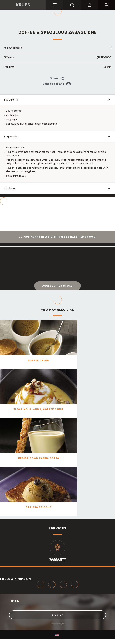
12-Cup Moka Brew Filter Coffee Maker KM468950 (57, 237)
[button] (89, 4)
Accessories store (57, 285)
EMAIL (15, 601)
